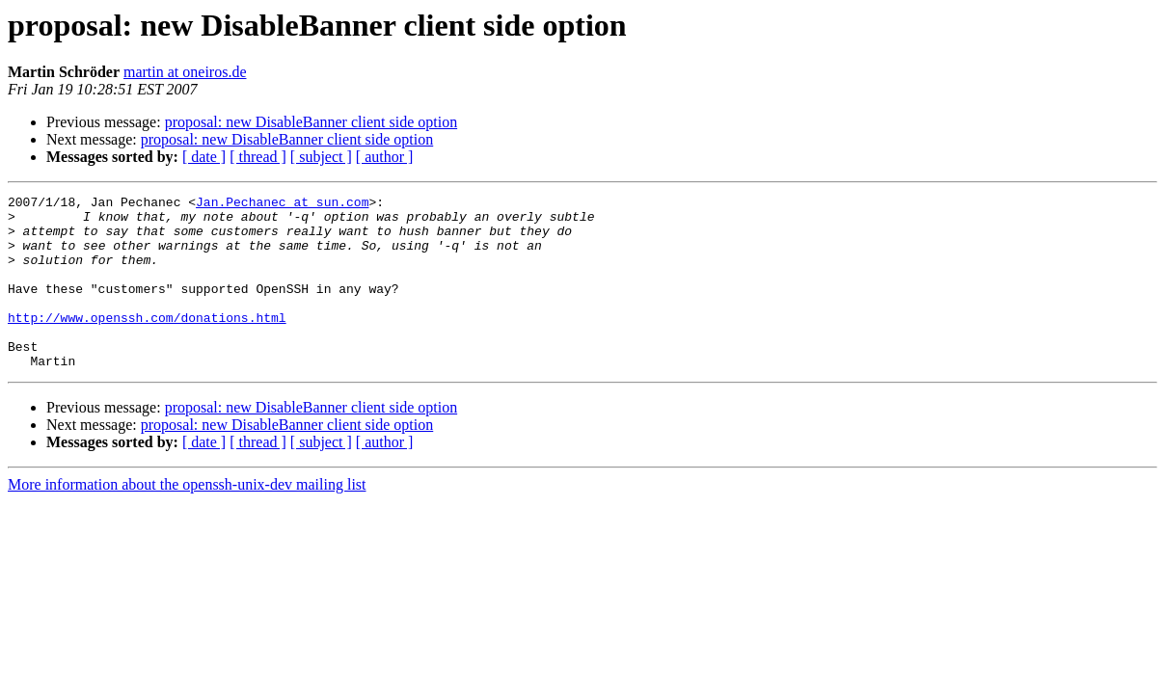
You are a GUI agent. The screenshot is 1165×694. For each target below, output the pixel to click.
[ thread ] (258, 156)
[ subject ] (321, 156)
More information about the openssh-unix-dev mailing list (187, 519)
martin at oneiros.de (185, 72)
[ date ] (204, 156)
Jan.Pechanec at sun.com (282, 204)
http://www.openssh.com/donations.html (147, 343)
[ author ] (385, 156)
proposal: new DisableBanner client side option (311, 122)
